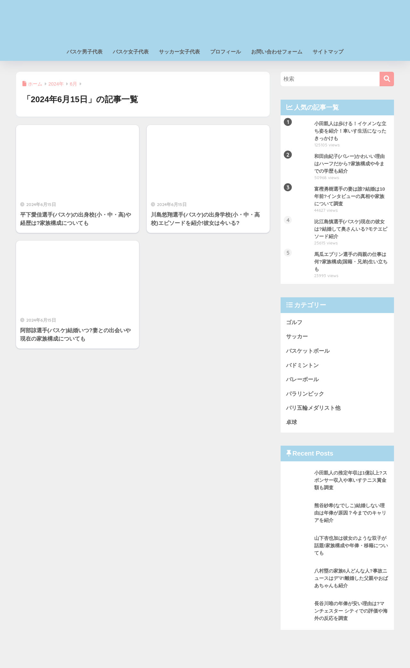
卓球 (291, 423)
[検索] (387, 79)
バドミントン (302, 365)
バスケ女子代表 (131, 51)
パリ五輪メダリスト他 (313, 408)
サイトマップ (328, 51)
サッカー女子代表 (179, 51)
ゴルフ (294, 322)
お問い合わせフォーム (276, 51)
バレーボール (302, 380)
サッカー (297, 337)
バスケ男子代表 (84, 51)
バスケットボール (308, 351)
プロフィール (225, 51)
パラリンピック (305, 394)
